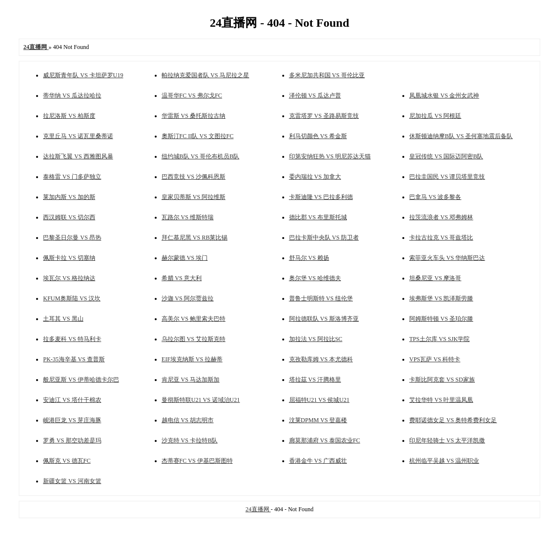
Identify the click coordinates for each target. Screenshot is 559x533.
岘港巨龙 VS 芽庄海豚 (72, 420)
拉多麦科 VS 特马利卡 (72, 339)
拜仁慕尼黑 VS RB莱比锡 (194, 237)
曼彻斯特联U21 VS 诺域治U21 (201, 399)
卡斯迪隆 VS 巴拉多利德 (321, 197)
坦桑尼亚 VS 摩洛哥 (435, 278)
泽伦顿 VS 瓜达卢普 (315, 95)
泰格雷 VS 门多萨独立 (72, 176)
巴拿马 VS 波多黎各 (435, 197)
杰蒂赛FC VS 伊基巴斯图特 (197, 460)
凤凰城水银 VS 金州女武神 (444, 95)
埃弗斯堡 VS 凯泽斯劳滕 (441, 298)
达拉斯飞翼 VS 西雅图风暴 (78, 156)
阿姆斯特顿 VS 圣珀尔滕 (441, 318)
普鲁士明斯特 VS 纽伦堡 (321, 298)
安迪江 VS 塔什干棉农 (72, 399)
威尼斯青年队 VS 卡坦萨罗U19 (83, 75)
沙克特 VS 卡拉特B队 (189, 440)
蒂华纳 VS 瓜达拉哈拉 (72, 95)
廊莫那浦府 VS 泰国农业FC (324, 440)
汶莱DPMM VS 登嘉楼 (318, 420)
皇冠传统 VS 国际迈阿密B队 (446, 156)
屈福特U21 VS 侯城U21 (319, 399)
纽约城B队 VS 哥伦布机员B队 (200, 156)
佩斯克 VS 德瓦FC (66, 460)
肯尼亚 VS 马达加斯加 (190, 379)
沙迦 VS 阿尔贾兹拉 (188, 298)
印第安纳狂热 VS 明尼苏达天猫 (330, 156)
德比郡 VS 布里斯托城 (318, 217)
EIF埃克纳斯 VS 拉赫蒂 (192, 359)
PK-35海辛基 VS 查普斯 (74, 359)
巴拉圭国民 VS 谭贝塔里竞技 (447, 176)
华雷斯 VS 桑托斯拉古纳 (193, 115)
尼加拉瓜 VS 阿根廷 (435, 115)
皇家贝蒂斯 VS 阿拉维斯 (193, 197)
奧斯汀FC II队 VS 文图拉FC (198, 136)
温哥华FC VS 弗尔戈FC (192, 95)
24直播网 (258, 509)
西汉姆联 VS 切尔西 (69, 217)
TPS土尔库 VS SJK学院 (439, 339)
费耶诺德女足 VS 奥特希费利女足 (453, 420)
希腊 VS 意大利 (182, 278)
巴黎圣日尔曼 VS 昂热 (72, 237)
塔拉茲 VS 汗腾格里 (315, 379)
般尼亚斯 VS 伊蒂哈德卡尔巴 (81, 379)
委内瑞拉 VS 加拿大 (315, 176)
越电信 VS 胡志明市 (188, 420)
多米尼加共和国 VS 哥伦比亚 (327, 75)
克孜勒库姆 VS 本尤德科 (321, 359)
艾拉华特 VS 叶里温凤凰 (441, 399)
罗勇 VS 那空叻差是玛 (72, 440)
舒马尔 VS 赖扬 (309, 257)
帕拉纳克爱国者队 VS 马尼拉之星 (205, 75)
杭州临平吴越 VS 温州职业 (444, 460)
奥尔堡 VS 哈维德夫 (315, 278)
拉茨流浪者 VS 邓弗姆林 (441, 217)
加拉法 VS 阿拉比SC (316, 339)
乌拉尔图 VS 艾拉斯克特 (193, 339)
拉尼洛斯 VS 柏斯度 (69, 115)
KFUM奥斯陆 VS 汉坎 (71, 298)
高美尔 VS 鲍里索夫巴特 (193, 318)
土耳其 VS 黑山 (63, 318)
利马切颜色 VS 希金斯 (318, 136)
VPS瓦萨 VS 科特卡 (434, 359)
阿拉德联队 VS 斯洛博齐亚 (324, 318)
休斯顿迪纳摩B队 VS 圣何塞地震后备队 (461, 136)
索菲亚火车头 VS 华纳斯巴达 (447, 257)
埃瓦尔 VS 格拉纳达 (69, 278)
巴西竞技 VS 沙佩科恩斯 (193, 176)
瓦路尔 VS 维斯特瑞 (188, 217)
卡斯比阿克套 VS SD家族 (442, 379)
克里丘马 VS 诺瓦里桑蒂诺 (78, 136)
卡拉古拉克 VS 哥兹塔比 (441, 237)
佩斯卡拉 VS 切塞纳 (69, 257)
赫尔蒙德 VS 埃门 (185, 257)
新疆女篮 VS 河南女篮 (72, 481)
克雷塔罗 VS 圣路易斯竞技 (324, 115)
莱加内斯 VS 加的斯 (69, 197)
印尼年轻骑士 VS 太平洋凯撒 (447, 440)
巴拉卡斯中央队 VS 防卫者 (324, 237)
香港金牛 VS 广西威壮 (318, 460)
